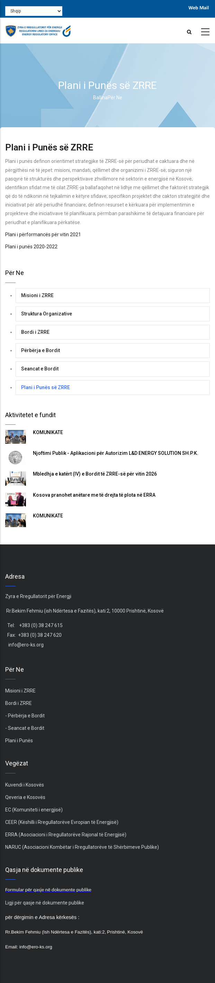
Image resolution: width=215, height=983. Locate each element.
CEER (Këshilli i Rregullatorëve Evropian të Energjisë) (61, 822)
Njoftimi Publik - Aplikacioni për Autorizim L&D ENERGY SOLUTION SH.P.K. (115, 453)
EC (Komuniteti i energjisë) (34, 809)
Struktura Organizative (46, 313)
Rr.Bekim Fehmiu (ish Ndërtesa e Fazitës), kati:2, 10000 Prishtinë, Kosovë (84, 611)
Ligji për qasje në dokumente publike (44, 903)
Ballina (100, 97)
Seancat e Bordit (40, 368)
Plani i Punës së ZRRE (45, 387)
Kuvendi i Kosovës (24, 785)
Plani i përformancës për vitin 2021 (43, 234)
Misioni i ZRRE (37, 295)
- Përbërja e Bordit (25, 715)
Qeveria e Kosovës (25, 797)
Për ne (115, 97)
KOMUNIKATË (48, 432)
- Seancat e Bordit (24, 728)
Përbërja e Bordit (40, 350)
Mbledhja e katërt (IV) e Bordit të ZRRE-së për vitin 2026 (95, 474)
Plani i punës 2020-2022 (31, 246)
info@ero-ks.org (26, 644)
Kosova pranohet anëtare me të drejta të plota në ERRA (94, 495)
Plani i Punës (19, 740)
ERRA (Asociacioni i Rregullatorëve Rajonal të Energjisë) (65, 834)
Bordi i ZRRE (35, 332)
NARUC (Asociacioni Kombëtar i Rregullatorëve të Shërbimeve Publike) (82, 847)
